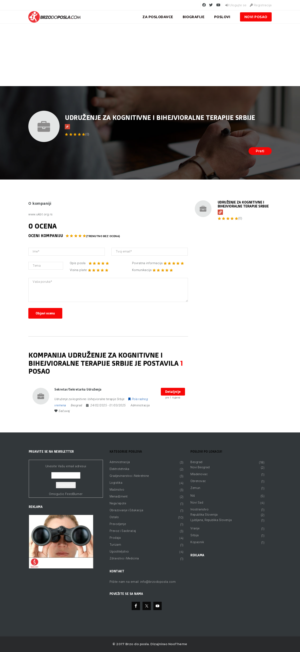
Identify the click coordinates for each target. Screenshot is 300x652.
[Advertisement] (150, 55)
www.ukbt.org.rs (40, 214)
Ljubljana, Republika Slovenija (211, 520)
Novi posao (255, 17)
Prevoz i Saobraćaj (123, 531)
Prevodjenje (118, 524)
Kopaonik (197, 542)
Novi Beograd (200, 467)
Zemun (195, 488)
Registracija (261, 5)
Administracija (140, 405)
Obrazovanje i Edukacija (126, 510)
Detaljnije (173, 392)
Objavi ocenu (45, 313)
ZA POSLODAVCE (157, 17)
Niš (192, 495)
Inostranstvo (199, 509)
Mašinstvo (117, 489)
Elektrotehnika (119, 469)
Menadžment (119, 496)
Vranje (194, 528)
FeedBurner (74, 494)
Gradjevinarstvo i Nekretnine (129, 475)
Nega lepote (118, 503)
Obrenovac (198, 481)
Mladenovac (199, 474)
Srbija (194, 535)
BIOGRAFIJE (193, 17)
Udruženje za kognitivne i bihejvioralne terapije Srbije (243, 204)
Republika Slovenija (204, 514)
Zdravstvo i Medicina (124, 558)
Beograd (196, 462)
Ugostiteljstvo (119, 551)
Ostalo (114, 517)
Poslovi (222, 17)
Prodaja (115, 537)
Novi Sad (196, 502)
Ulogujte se (236, 5)
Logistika (116, 482)
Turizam (115, 544)
